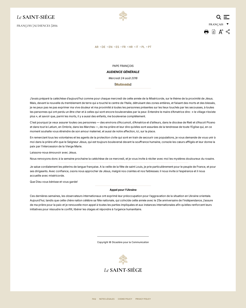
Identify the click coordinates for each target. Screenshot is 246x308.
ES (117, 47)
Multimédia (123, 84)
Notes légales (106, 299)
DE (103, 47)
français (216, 25)
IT (137, 47)
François (24, 26)
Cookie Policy (125, 299)
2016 (55, 26)
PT (149, 47)
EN (110, 47)
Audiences (42, 26)
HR (131, 47)
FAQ (94, 299)
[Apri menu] (226, 17)
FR (124, 47)
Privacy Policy (143, 299)
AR (96, 47)
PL (143, 47)
